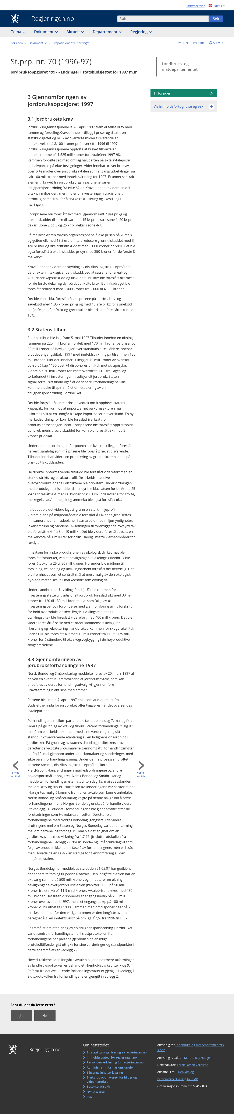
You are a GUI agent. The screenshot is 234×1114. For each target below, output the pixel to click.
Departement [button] (105, 31)
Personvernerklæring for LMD (177, 1079)
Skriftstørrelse (195, 6)
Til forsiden (162, 93)
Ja (21, 1015)
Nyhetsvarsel (96, 1092)
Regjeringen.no (49, 19)
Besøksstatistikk (98, 1086)
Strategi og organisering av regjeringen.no (117, 1052)
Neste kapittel (141, 774)
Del (185, 43)
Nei (44, 1015)
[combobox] (163, 19)
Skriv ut (218, 43)
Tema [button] (16, 31)
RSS (89, 1097)
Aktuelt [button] (74, 31)
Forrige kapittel (15, 774)
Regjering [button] (139, 31)
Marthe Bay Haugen (198, 1058)
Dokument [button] (44, 31)
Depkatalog (186, 1072)
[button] (38, 43)
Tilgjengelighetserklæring (105, 1072)
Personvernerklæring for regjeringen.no (115, 1062)
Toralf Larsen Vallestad (192, 1065)
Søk (216, 18)
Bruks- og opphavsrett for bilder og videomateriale (112, 1079)
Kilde (201, 43)
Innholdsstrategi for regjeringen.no (112, 1057)
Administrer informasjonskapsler (110, 1067)
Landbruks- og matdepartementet (180, 66)
